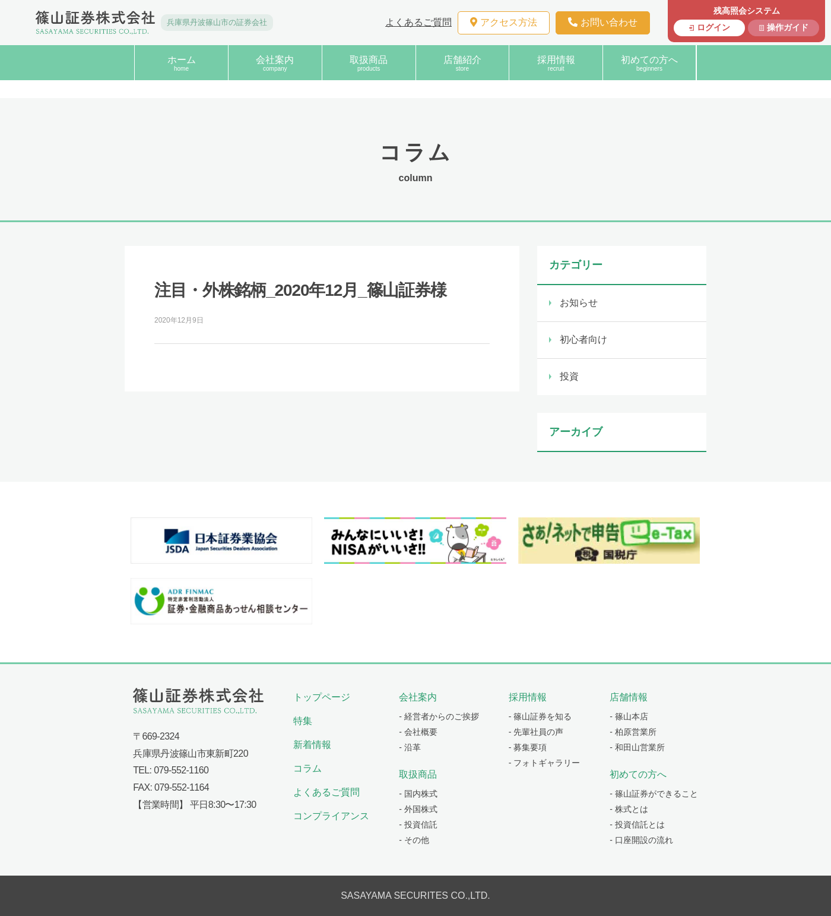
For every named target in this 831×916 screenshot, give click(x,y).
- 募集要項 (528, 747)
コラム (307, 768)
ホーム (181, 63)
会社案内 (275, 63)
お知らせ (579, 303)
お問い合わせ (602, 22)
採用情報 (555, 63)
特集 (302, 721)
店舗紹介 (462, 63)
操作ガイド (787, 27)
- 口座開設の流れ (641, 840)
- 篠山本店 (629, 716)
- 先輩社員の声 (536, 732)
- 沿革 (410, 747)
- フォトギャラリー (545, 762)
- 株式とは (629, 809)
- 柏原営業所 (633, 732)
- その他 (414, 840)
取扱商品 (368, 63)
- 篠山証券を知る (540, 716)
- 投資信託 (418, 824)
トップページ (321, 697)
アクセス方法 (503, 22)
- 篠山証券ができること (654, 793)
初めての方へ (649, 63)
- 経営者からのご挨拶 (439, 716)
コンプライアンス (331, 816)
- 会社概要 (418, 732)
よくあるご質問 (418, 22)
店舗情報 (629, 697)
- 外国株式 (418, 809)
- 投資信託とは (637, 824)
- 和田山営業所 (637, 747)
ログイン (713, 27)
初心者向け (583, 339)
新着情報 (312, 745)
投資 (569, 376)
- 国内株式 (418, 793)
